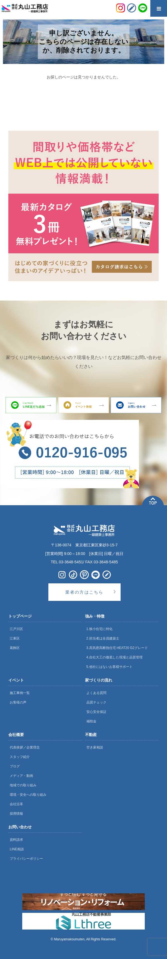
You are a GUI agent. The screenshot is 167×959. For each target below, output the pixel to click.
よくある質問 (96, 693)
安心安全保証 (96, 712)
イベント (16, 680)
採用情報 (16, 814)
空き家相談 (94, 747)
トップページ (20, 616)
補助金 (91, 721)
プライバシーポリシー (26, 859)
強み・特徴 (94, 616)
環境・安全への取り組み (28, 795)
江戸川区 (16, 629)
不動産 (91, 734)
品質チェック (96, 702)
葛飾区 (15, 648)
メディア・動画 (21, 776)
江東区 (15, 638)
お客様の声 (18, 702)
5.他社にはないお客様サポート (109, 667)
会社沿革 (16, 804)
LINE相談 (17, 849)
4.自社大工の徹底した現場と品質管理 (114, 657)
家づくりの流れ (98, 680)
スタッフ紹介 (20, 757)
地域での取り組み (23, 785)
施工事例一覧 (20, 693)
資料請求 (16, 840)
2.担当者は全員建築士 (102, 638)
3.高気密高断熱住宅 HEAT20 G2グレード (117, 648)
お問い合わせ (20, 827)
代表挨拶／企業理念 (25, 747)
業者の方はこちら (84, 592)
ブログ (15, 766)
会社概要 (16, 734)
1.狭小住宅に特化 (99, 629)
